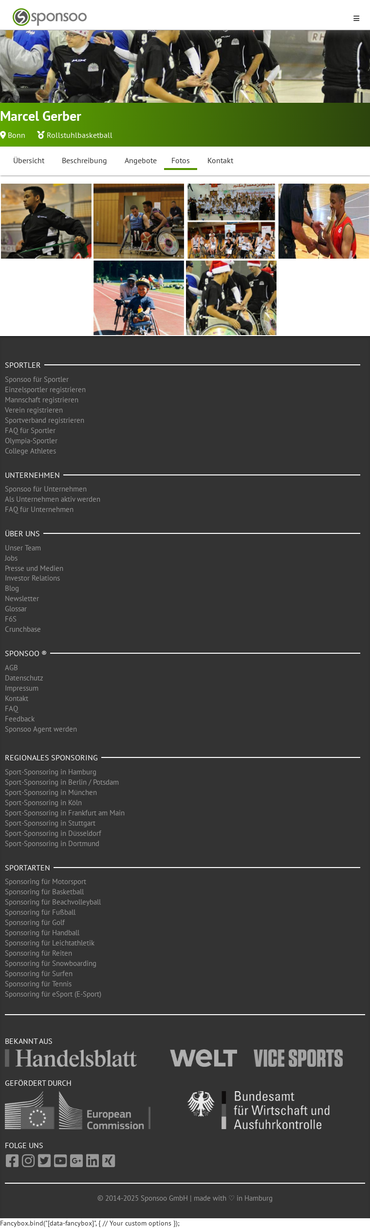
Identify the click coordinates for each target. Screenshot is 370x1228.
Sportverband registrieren (44, 420)
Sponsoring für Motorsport (45, 881)
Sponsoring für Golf (35, 922)
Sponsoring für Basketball (44, 891)
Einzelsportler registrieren (45, 389)
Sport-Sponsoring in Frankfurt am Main (65, 812)
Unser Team (23, 547)
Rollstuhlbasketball (79, 135)
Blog (12, 588)
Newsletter (22, 598)
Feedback (20, 718)
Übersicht (28, 160)
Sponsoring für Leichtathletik (49, 942)
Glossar (16, 608)
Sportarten (27, 867)
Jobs (11, 558)
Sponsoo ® (26, 653)
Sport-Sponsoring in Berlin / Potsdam (62, 782)
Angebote (141, 160)
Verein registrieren (34, 410)
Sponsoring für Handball (42, 932)
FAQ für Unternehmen (39, 509)
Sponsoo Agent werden (41, 729)
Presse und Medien (34, 568)
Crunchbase (23, 629)
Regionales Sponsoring (51, 757)
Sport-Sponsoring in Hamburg (50, 771)
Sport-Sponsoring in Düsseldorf (53, 833)
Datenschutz (24, 677)
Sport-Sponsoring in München (51, 792)
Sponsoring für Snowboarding (50, 963)
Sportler (23, 365)
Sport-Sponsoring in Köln (43, 802)
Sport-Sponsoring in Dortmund (52, 843)
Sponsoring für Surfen (39, 973)
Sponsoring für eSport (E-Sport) (53, 994)
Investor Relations (32, 578)
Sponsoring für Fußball (40, 912)
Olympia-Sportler (31, 440)
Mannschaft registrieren (41, 399)
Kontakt (220, 160)
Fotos (180, 160)
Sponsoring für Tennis (38, 983)
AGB (11, 667)
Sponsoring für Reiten (38, 953)
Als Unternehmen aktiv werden (52, 499)
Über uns (22, 533)
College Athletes (30, 450)
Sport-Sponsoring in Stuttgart (50, 823)
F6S (11, 618)
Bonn (16, 135)
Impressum (21, 688)
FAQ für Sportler (30, 430)
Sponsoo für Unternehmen (46, 488)
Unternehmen (32, 475)
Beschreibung (84, 160)
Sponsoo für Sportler (37, 379)
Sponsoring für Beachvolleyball (53, 902)
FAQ (11, 708)
